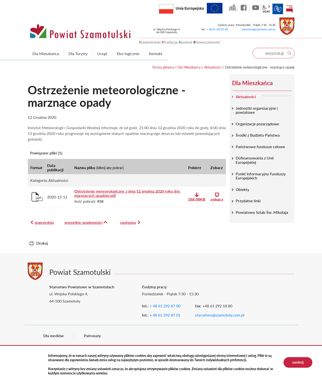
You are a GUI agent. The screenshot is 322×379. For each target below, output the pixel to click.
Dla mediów (53, 335)
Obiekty (242, 189)
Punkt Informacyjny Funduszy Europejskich (261, 175)
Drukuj (42, 243)
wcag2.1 (266, 9)
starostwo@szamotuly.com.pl (258, 29)
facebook (244, 7)
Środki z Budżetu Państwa (258, 135)
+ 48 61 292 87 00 (217, 29)
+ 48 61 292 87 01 (165, 315)
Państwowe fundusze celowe (260, 146)
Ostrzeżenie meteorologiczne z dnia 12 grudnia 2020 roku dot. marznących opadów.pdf (127, 193)
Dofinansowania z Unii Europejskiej (255, 160)
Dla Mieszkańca (189, 67)
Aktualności (212, 67)
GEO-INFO (232, 7)
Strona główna (163, 67)
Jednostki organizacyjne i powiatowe (257, 110)
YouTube (255, 7)
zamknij (298, 362)
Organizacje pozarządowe (257, 123)
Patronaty (92, 335)
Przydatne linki (248, 200)
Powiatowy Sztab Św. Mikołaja (262, 212)
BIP (289, 9)
